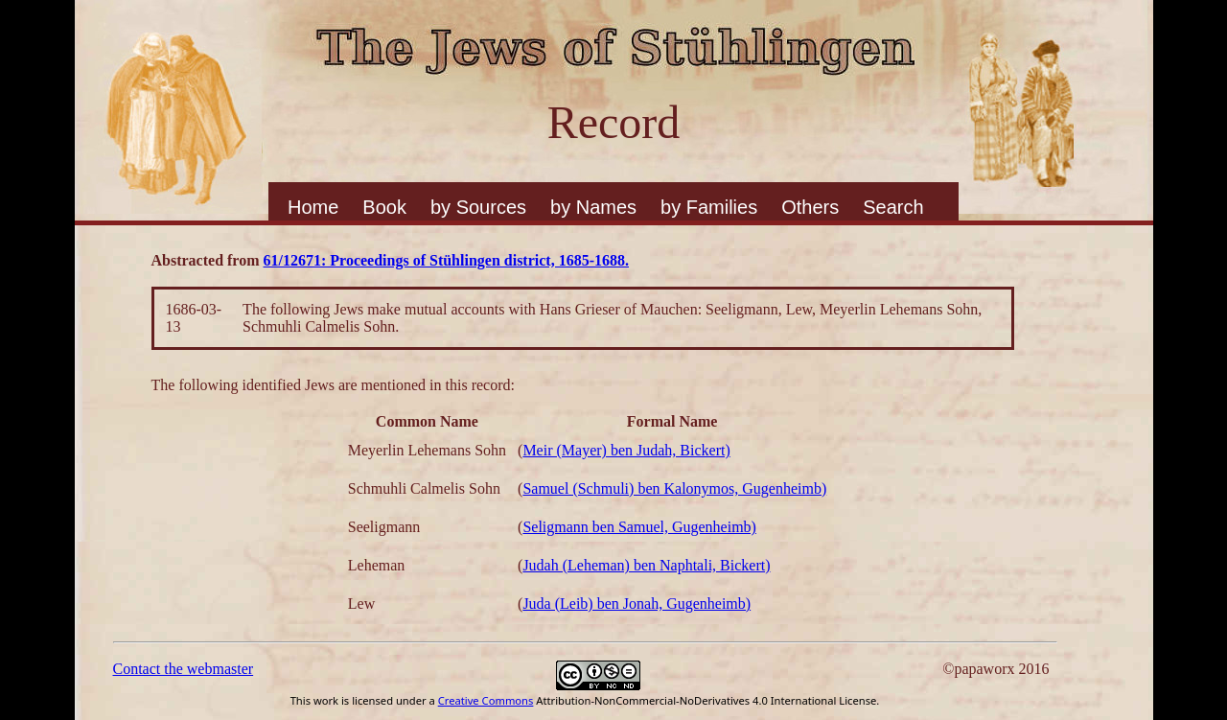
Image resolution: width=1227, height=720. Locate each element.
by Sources (478, 207)
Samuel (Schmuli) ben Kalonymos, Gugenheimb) (674, 488)
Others (810, 207)
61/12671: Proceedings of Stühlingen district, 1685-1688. (446, 260)
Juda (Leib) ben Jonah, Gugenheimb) (636, 603)
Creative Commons (486, 700)
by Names (593, 207)
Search (893, 207)
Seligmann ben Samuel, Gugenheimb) (639, 527)
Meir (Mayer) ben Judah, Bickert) (625, 450)
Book (384, 207)
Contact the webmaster (183, 669)
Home (313, 207)
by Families (708, 207)
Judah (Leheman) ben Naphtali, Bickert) (646, 565)
